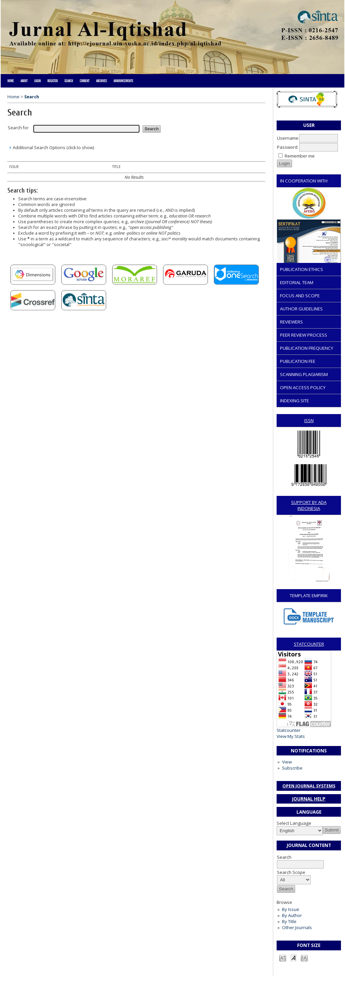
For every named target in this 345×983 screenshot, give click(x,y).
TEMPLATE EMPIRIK (309, 595)
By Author (292, 915)
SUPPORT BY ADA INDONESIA (308, 505)
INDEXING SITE (294, 401)
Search (68, 81)
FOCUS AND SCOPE (300, 296)
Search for (18, 128)
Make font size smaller (282, 957)
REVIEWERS (291, 322)
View (287, 762)
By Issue (290, 909)
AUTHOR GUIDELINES (301, 309)
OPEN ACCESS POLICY (302, 387)
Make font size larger (304, 957)
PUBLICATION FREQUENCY (306, 348)
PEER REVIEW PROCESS (303, 335)
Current (84, 81)
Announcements (123, 81)
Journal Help (308, 799)
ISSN (309, 420)
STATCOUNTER (309, 644)
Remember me (300, 156)
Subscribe (292, 768)
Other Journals (297, 927)
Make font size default (293, 957)
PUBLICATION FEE (297, 361)
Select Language (294, 823)
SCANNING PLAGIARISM (304, 374)
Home (10, 81)
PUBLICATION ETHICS (301, 269)
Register (53, 81)
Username (288, 138)
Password (287, 147)
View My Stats (291, 736)
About (24, 81)
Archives (101, 81)
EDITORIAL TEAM (296, 282)
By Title (289, 921)
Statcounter (289, 730)
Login (37, 81)
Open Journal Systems (308, 786)
